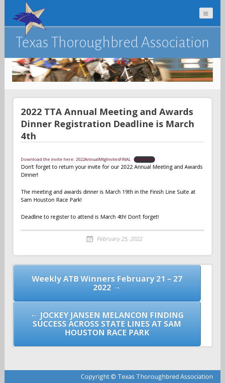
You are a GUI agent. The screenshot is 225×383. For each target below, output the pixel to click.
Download (144, 159)
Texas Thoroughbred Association (112, 42)
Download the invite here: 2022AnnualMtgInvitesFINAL (76, 159)
